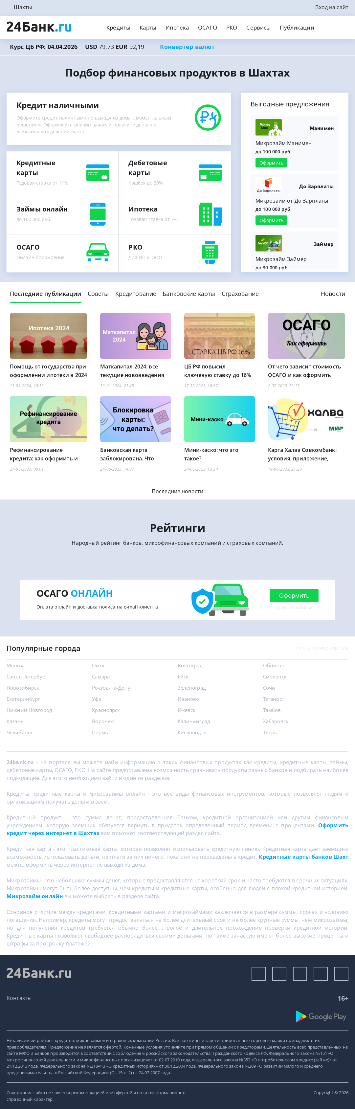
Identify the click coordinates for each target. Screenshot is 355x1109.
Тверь (270, 732)
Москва (16, 665)
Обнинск (274, 665)
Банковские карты (189, 294)
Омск (98, 665)
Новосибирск (23, 687)
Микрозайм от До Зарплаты (291, 200)
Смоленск (275, 676)
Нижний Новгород (29, 710)
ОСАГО (207, 27)
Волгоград (190, 665)
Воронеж (103, 721)
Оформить (271, 163)
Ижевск (187, 710)
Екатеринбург (23, 699)
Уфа (96, 699)
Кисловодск (192, 732)
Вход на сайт (331, 7)
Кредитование (136, 294)
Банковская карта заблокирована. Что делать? (127, 458)
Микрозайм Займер (281, 259)
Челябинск (20, 732)
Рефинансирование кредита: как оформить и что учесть (44, 458)
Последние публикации (45, 294)
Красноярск (106, 710)
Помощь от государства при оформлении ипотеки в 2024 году (48, 375)
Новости (333, 294)
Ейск (183, 676)
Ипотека (177, 27)
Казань (15, 721)
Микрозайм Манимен (283, 143)
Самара (101, 676)
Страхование (240, 294)
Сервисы (258, 27)
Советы (98, 294)
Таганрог (273, 699)
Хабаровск (275, 721)
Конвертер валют (187, 47)
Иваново (188, 699)
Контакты (19, 998)
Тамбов (272, 710)
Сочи (269, 687)
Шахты (23, 7)
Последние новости (177, 491)
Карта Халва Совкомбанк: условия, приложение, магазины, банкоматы (302, 458)
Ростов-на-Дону (111, 687)
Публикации (297, 27)
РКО (231, 27)
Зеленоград (192, 687)
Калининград (194, 721)
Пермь (100, 732)
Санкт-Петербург (27, 676)
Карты (148, 27)
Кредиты (118, 27)
